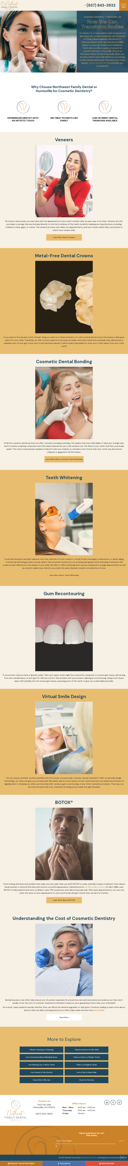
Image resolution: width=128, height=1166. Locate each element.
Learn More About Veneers (64, 237)
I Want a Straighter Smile (86, 1065)
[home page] (10, 5)
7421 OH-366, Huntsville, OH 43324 (44, 1106)
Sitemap (84, 1158)
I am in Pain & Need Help (86, 1072)
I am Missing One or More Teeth (41, 1065)
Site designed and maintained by (112, 1158)
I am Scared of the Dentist (41, 1072)
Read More (64, 1017)
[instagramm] (119, 1102)
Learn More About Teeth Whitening (64, 575)
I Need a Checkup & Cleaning (41, 1050)
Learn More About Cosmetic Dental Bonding (64, 459)
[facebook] (113, 1102)
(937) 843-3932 (100, 5)
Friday (65, 1113)
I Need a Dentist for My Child (86, 1050)
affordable (99, 1010)
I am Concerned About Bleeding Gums (41, 1057)
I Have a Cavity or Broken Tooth (86, 1057)
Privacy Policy (92, 1158)
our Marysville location (94, 887)
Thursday (67, 1110)
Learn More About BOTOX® (64, 900)
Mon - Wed (67, 1107)
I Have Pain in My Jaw (41, 1080)
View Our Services (86, 1080)
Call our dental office (98, 63)
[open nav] (123, 5)
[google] (106, 1102)
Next (121, 1140)
